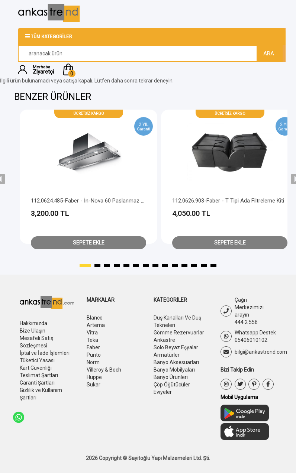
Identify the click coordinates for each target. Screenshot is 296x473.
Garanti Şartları (37, 383)
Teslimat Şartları (39, 375)
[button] (169, 69)
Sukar (93, 385)
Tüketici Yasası (37, 360)
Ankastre (164, 340)
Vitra (92, 333)
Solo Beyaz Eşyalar (176, 347)
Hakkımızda (33, 323)
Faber (93, 347)
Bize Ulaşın (32, 331)
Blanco (95, 318)
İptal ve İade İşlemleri (45, 353)
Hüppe (94, 377)
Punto (94, 355)
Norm (93, 362)
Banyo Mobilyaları (174, 370)
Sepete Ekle (88, 243)
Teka (92, 340)
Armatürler (167, 355)
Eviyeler (163, 392)
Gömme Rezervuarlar (179, 333)
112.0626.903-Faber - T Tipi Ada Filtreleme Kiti (228, 200)
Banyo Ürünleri (171, 377)
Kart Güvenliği (36, 368)
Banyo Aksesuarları (176, 362)
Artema (96, 325)
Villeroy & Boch (104, 370)
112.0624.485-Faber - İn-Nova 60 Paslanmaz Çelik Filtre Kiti (102, 200)
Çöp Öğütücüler (172, 385)
